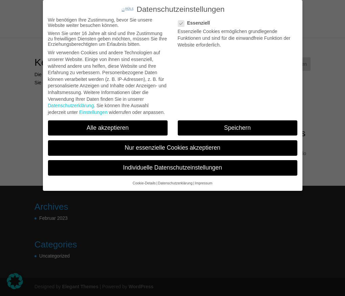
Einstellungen (93, 112)
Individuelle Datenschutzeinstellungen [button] (172, 167)
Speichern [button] (237, 127)
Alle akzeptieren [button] (108, 127)
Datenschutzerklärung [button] (175, 183)
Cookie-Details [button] (144, 183)
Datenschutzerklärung (71, 105)
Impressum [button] (203, 183)
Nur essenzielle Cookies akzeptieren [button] (172, 147)
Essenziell (197, 23)
